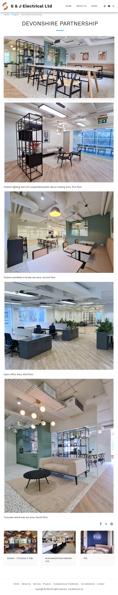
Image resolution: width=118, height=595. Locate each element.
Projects (15, 14)
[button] (104, 6)
